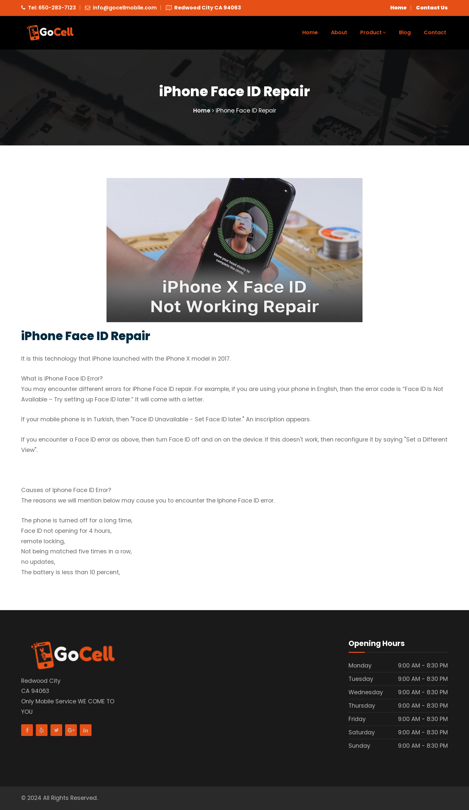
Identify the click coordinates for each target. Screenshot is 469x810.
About (339, 32)
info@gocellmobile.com (125, 7)
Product (373, 32)
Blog (405, 32)
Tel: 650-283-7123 (52, 7)
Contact (435, 32)
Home (310, 32)
